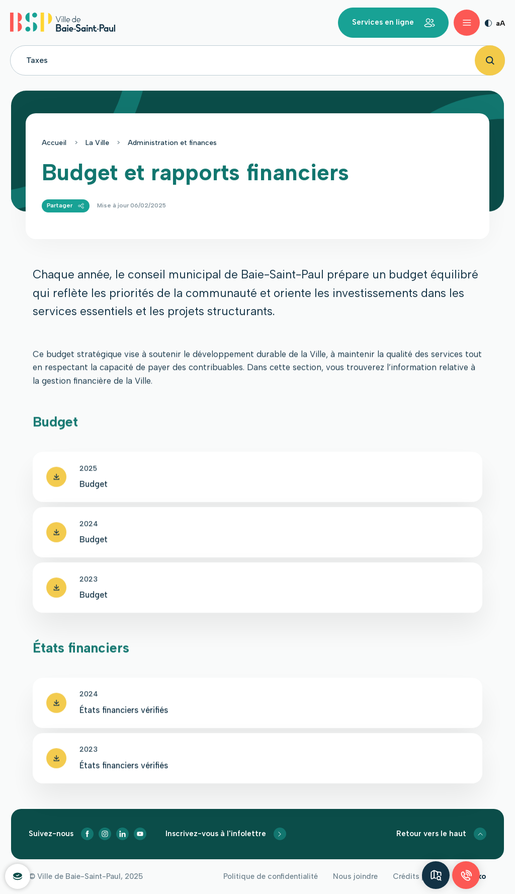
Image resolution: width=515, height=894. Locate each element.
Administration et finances (172, 145)
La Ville (97, 145)
